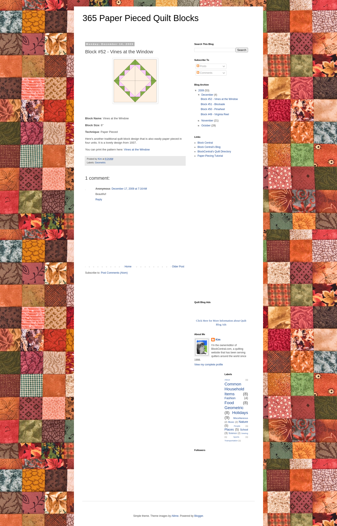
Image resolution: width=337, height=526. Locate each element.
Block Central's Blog (209, 147)
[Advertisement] (211, 228)
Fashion (230, 398)
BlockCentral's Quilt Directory (214, 151)
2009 (201, 90)
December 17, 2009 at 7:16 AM (129, 188)
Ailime (175, 515)
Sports (236, 437)
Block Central (205, 142)
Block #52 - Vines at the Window (219, 99)
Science (232, 433)
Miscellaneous (240, 418)
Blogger (198, 515)
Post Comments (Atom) (114, 272)
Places (229, 429)
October (206, 125)
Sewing (244, 433)
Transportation (231, 440)
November (207, 120)
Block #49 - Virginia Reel (215, 114)
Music (231, 422)
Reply (98, 199)
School (244, 429)
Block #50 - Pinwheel (213, 109)
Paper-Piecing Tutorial (210, 155)
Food (229, 402)
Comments (204, 72)
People (237, 426)
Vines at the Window (137, 149)
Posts (201, 66)
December (207, 94)
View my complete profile (208, 364)
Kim (218, 339)
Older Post (178, 266)
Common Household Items (234, 389)
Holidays (240, 412)
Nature (243, 421)
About (227, 380)
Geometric (100, 162)
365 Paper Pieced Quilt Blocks (141, 18)
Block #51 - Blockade (213, 104)
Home (128, 266)
